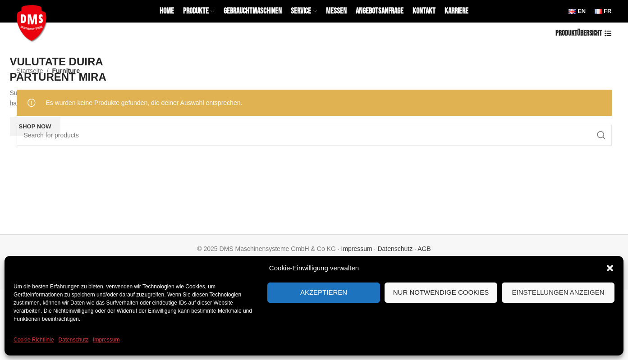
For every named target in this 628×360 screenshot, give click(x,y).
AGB (424, 248)
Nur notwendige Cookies (441, 292)
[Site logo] (33, 22)
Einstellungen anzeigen (558, 292)
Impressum (106, 340)
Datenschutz (73, 340)
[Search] (314, 135)
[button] (609, 268)
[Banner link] (314, 54)
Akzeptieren (323, 292)
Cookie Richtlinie (34, 340)
